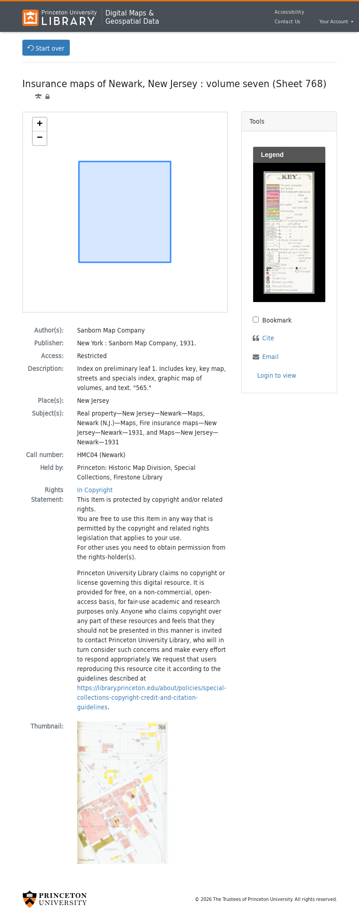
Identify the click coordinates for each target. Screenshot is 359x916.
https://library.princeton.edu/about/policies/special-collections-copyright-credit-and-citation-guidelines (151, 697)
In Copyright (95, 489)
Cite (268, 338)
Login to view (276, 375)
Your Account (334, 22)
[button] (40, 124)
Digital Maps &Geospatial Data (132, 17)
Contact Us (287, 21)
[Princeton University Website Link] (54, 899)
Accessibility (289, 12)
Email (270, 356)
